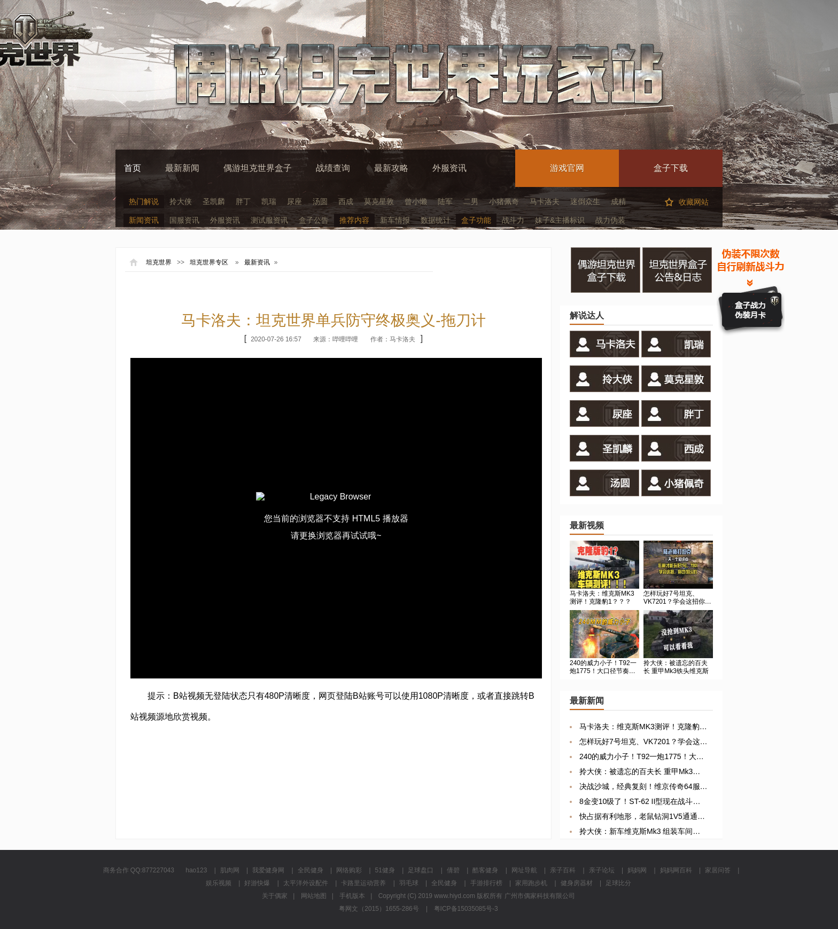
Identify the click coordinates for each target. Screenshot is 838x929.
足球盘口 (420, 870)
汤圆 (320, 201)
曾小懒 (416, 201)
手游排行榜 (486, 883)
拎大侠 (180, 201)
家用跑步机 (531, 883)
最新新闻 (182, 168)
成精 (618, 201)
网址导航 (524, 870)
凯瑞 (268, 201)
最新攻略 (391, 168)
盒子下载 (671, 168)
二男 (470, 201)
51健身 (385, 870)
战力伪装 (610, 220)
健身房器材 (577, 883)
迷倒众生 (585, 201)
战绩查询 (333, 168)
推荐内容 (354, 220)
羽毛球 (408, 883)
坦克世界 (159, 262)
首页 (132, 168)
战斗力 (513, 220)
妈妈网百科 (676, 870)
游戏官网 (567, 168)
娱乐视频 (218, 883)
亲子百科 (563, 870)
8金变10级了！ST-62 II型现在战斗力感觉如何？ (643, 801)
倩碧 (453, 870)
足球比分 (618, 883)
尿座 (294, 201)
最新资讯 (257, 262)
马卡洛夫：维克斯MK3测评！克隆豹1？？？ (643, 726)
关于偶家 (275, 896)
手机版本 (352, 896)
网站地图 (314, 896)
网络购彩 (349, 870)
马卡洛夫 (545, 201)
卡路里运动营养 (363, 883)
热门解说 (144, 201)
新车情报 (395, 220)
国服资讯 (184, 220)
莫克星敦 (379, 201)
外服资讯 (449, 168)
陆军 (445, 201)
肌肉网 (229, 870)
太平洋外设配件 (305, 883)
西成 (345, 201)
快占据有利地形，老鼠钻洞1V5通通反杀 (643, 816)
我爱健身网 (268, 870)
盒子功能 (476, 220)
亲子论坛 (602, 870)
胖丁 (243, 201)
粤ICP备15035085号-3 (466, 908)
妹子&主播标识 (560, 220)
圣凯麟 (214, 201)
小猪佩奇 (504, 201)
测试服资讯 (269, 220)
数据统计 (436, 220)
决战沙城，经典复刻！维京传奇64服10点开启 (643, 786)
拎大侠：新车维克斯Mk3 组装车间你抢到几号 (643, 831)
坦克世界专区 (209, 262)
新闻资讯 (144, 220)
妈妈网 (637, 870)
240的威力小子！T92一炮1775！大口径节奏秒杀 (643, 756)
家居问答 (718, 870)
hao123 (196, 870)
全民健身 (310, 870)
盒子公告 (314, 220)
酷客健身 (485, 870)
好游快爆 (257, 883)
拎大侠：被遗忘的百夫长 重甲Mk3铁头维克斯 (643, 771)
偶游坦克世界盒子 (257, 168)
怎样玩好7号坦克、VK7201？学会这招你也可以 (643, 741)
